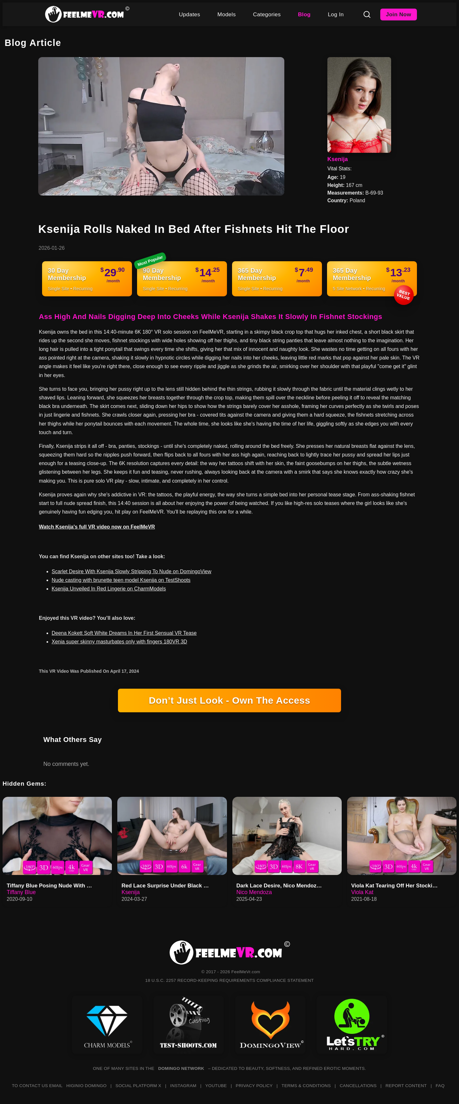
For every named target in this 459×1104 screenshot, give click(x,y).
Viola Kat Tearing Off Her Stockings (396, 886)
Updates (189, 14)
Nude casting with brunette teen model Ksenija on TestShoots (121, 580)
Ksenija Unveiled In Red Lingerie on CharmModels (109, 588)
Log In (336, 14)
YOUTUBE (216, 1085)
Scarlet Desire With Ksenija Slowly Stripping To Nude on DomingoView (131, 571)
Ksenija (337, 159)
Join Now (399, 14)
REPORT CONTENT (405, 1085)
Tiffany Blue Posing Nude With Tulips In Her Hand (52, 886)
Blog (304, 14)
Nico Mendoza (254, 892)
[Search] (367, 14)
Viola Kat (362, 892)
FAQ (440, 1085)
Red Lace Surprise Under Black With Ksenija (167, 886)
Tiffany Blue (21, 892)
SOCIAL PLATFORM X (138, 1085)
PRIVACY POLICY (254, 1085)
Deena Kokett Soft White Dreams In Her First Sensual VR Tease (124, 633)
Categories (267, 14)
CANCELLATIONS (358, 1085)
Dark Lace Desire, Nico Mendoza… (281, 886)
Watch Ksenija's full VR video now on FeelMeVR (97, 527)
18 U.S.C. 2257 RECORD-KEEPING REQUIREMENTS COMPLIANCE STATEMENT (229, 980)
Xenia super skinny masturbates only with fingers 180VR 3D (119, 641)
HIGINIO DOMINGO (86, 1085)
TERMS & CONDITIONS (306, 1085)
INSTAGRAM (183, 1085)
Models (226, 14)
